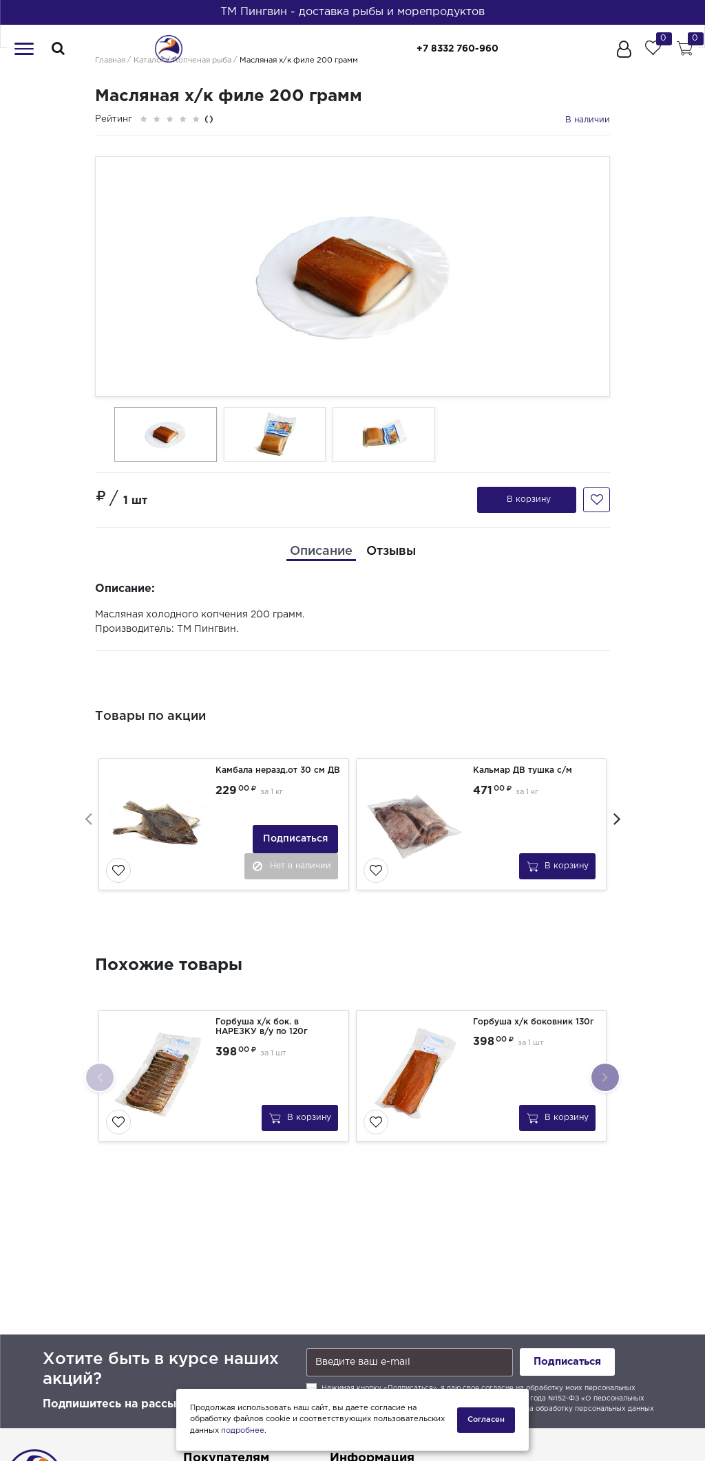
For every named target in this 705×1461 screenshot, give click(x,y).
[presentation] (88, 816)
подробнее (242, 1430)
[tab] (321, 551)
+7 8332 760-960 (466, 49)
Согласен (486, 1419)
